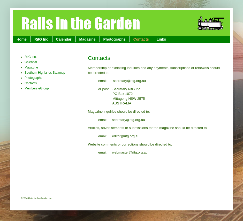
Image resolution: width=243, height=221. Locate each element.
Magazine (87, 39)
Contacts (141, 39)
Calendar (64, 39)
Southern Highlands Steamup (45, 72)
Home (22, 39)
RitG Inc (41, 39)
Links (161, 39)
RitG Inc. (31, 57)
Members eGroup (37, 88)
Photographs (114, 39)
